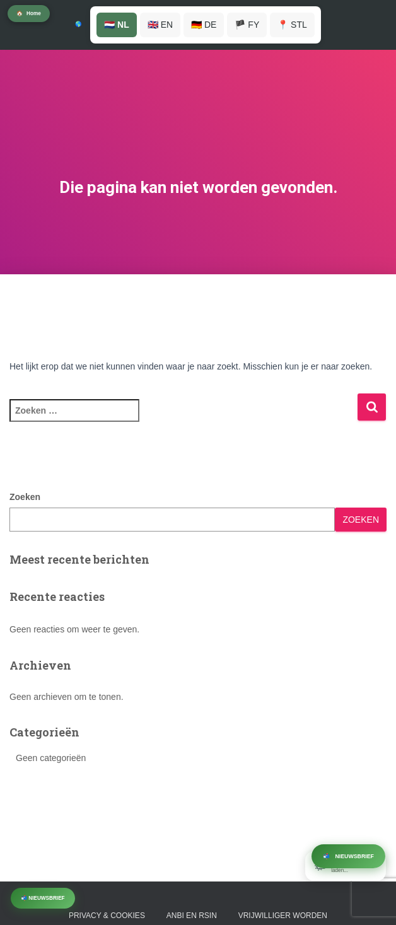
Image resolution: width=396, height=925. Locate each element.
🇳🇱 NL (116, 25)
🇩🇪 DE (203, 25)
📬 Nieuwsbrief (43, 898)
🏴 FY (247, 25)
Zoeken (24, 497)
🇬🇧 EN (160, 25)
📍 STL (292, 25)
